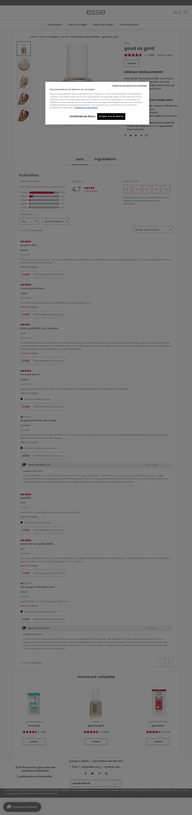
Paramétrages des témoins (82, 116)
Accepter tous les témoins (111, 116)
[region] (97, 103)
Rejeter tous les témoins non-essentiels (129, 86)
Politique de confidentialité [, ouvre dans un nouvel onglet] (85, 108)
